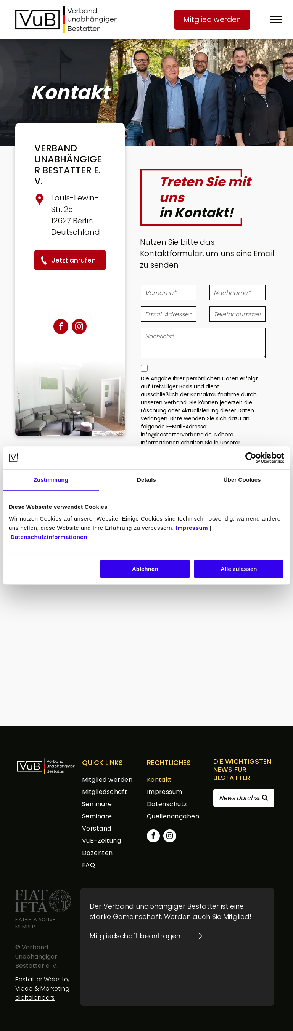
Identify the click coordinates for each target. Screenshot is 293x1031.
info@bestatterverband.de (176, 434)
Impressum (191, 527)
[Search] (243, 798)
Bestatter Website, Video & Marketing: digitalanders (43, 988)
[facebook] (60, 327)
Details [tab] (146, 479)
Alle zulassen (239, 569)
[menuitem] (113, 781)
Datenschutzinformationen (49, 537)
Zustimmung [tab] (51, 479)
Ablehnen (145, 569)
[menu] (276, 20)
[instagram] (79, 327)
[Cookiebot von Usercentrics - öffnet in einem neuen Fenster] (250, 457)
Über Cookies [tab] (242, 479)
